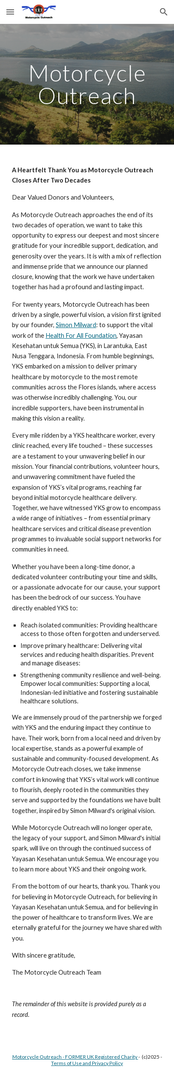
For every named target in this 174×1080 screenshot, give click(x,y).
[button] (10, 11)
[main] (87, 84)
